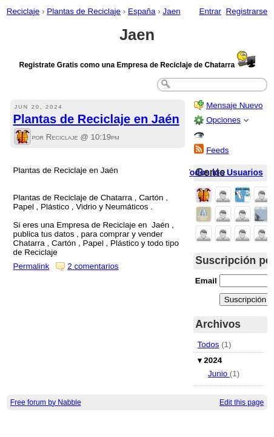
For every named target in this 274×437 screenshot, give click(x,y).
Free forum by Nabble (45, 402)
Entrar (210, 11)
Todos (208, 344)
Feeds (217, 150)
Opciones (223, 119)
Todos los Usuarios (224, 172)
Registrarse (247, 11)
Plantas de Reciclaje (84, 11)
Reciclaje (23, 11)
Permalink (31, 266)
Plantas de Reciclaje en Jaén (96, 119)
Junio (219, 373)
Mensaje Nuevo (234, 105)
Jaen (171, 11)
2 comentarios (92, 266)
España (142, 11)
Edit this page (241, 402)
